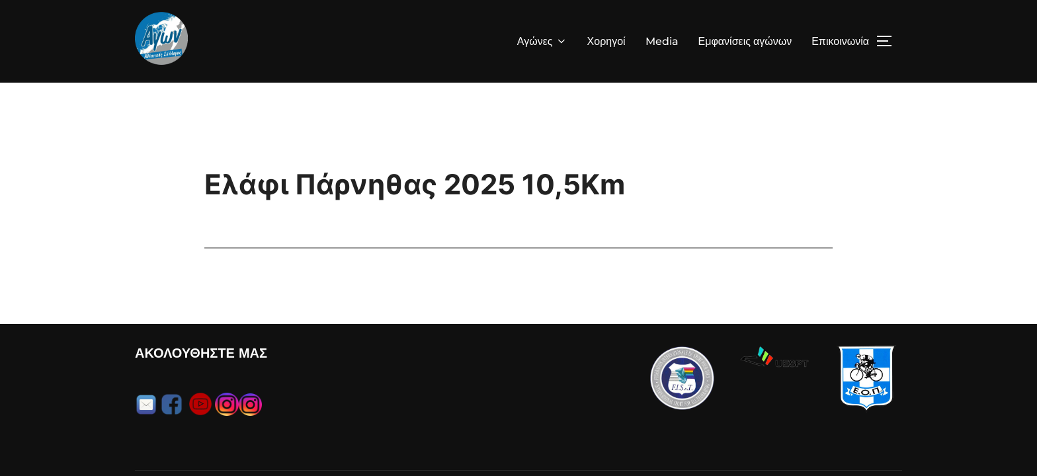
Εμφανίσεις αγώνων (745, 41)
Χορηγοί (606, 41)
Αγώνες (542, 41)
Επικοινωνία (840, 41)
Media (662, 41)
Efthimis (885, 442)
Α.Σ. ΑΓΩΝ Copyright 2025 (193, 442)
